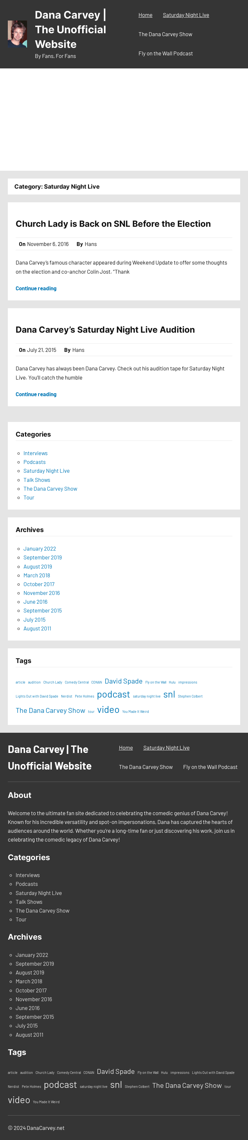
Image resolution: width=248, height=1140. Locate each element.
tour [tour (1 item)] (91, 711)
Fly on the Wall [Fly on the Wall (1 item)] (155, 682)
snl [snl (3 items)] (169, 694)
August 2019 (37, 566)
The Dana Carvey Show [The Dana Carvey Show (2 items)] (50, 710)
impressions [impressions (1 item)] (187, 682)
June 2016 (35, 601)
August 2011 (37, 628)
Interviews (35, 453)
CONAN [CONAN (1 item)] (96, 682)
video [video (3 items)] (108, 709)
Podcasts (34, 461)
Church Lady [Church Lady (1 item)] (52, 682)
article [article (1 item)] (20, 682)
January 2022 (39, 548)
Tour (28, 497)
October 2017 (38, 584)
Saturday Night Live (46, 470)
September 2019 (42, 557)
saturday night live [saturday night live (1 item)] (147, 696)
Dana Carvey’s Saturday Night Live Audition (105, 330)
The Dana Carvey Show (50, 488)
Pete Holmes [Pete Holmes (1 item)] (84, 696)
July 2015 (34, 619)
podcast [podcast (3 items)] (113, 694)
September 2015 (42, 610)
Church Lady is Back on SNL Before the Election (113, 224)
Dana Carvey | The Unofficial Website (71, 29)
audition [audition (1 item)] (34, 682)
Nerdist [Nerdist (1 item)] (66, 696)
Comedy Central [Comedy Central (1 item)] (77, 682)
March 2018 (36, 575)
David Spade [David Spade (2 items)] (124, 680)
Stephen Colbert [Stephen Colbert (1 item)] (190, 696)
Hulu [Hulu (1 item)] (172, 682)
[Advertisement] (124, 121)
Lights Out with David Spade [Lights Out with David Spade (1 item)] (37, 696)
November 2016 (41, 592)
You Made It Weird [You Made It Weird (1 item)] (135, 711)
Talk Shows (36, 479)
